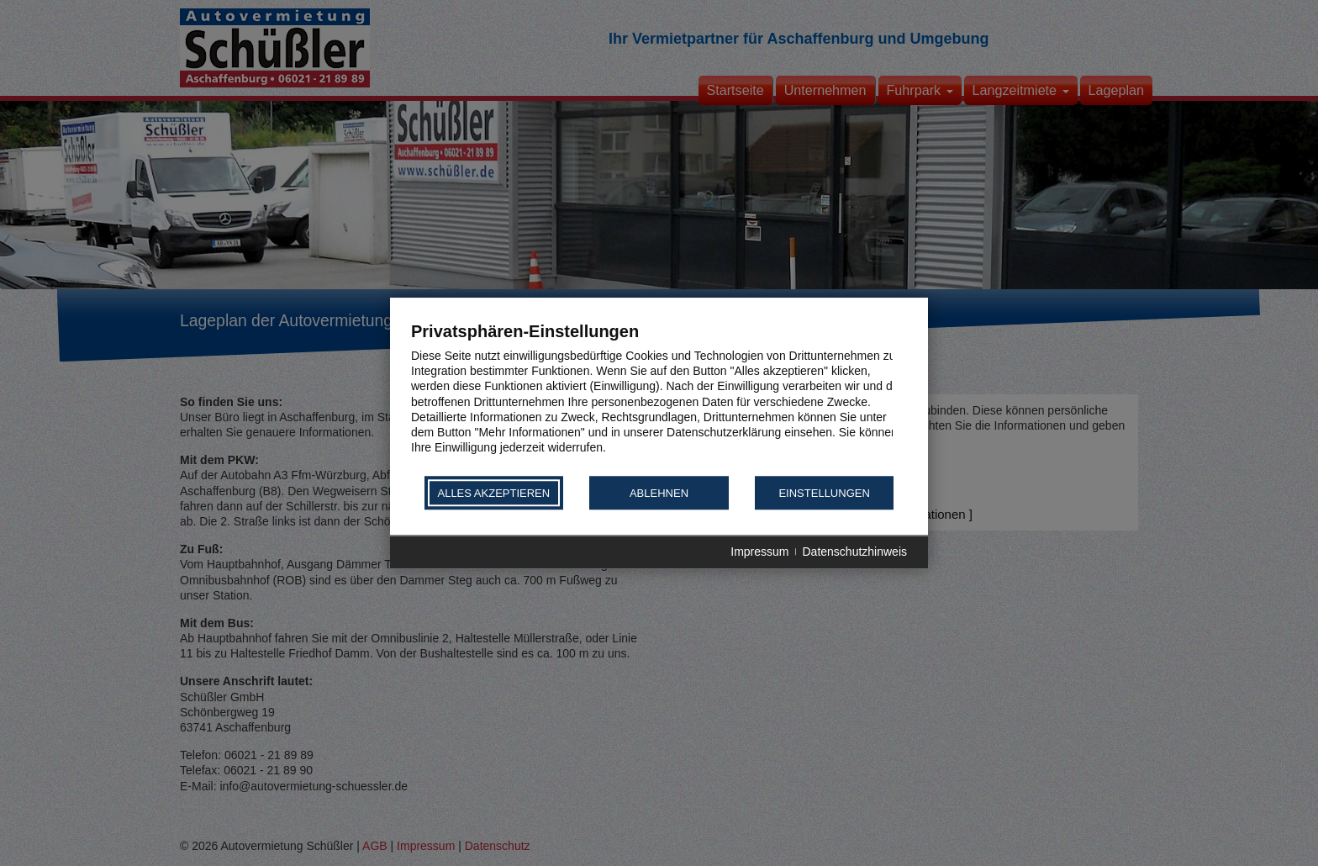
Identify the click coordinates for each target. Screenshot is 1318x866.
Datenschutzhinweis (854, 552)
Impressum (759, 552)
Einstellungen (823, 493)
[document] (659, 397)
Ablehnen (659, 493)
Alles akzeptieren (493, 493)
